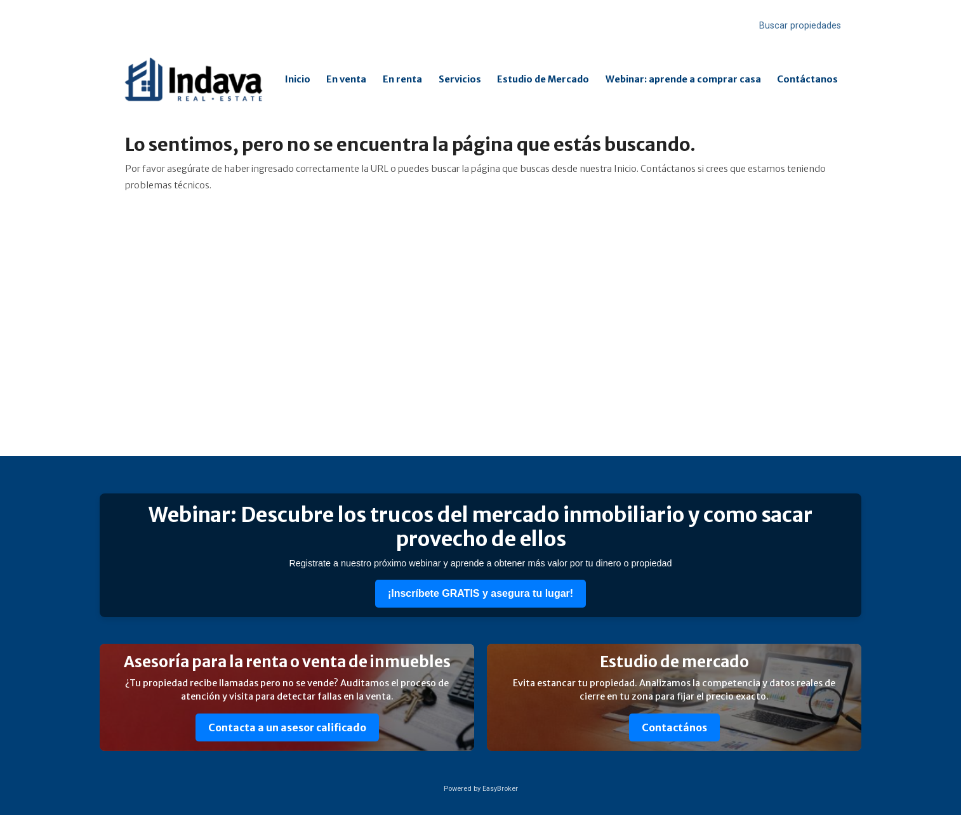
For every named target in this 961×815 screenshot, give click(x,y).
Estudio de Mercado (543, 79)
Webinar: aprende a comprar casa (683, 79)
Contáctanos (807, 79)
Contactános (674, 727)
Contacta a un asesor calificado (287, 727)
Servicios (460, 79)
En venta (346, 79)
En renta (402, 79)
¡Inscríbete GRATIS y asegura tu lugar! (480, 593)
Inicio (297, 79)
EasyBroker (500, 789)
